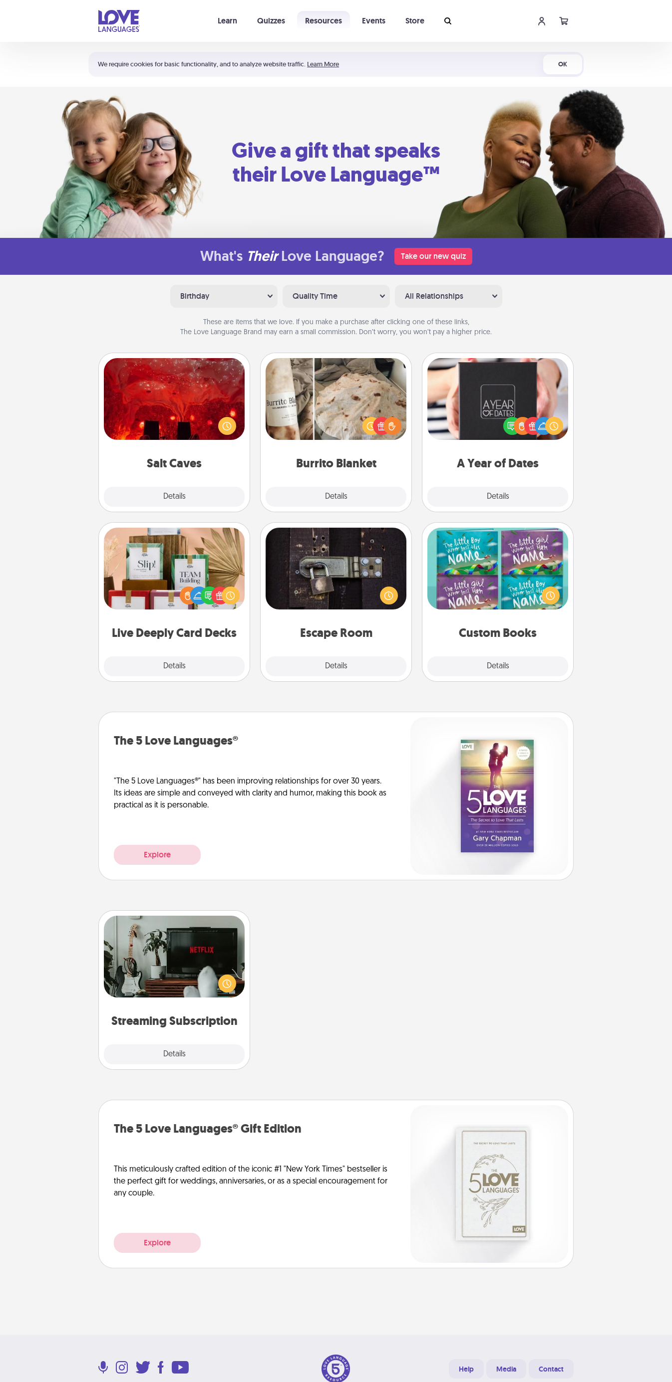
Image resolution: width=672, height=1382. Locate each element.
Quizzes (271, 20)
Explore (157, 854)
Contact (551, 1369)
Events (373, 20)
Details (174, 497)
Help (466, 1369)
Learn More (323, 64)
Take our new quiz (433, 256)
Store (414, 20)
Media (506, 1369)
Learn (227, 20)
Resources (323, 20)
